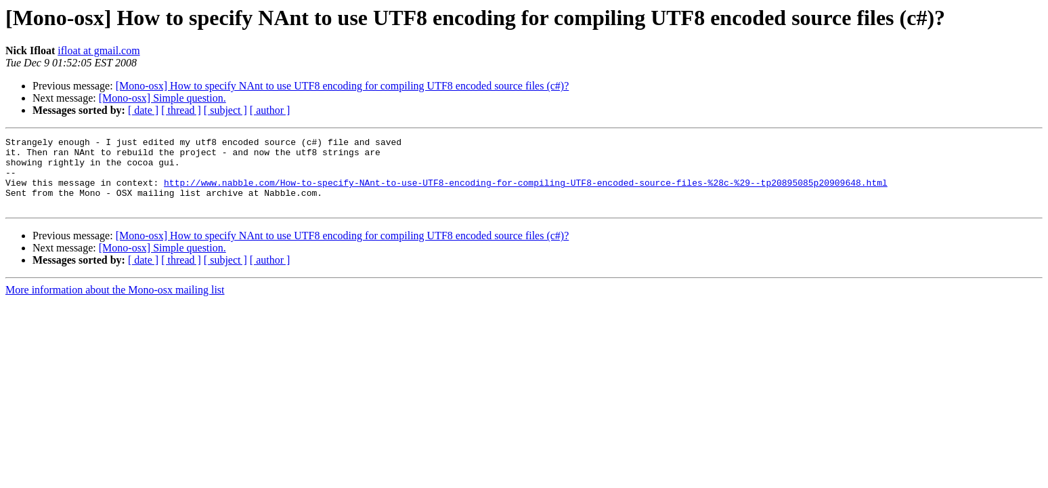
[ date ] (143, 110)
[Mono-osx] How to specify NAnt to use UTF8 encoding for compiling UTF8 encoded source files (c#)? (342, 86)
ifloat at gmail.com (98, 50)
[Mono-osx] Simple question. (162, 98)
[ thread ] (181, 110)
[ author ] (270, 110)
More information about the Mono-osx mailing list (115, 304)
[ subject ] (225, 110)
